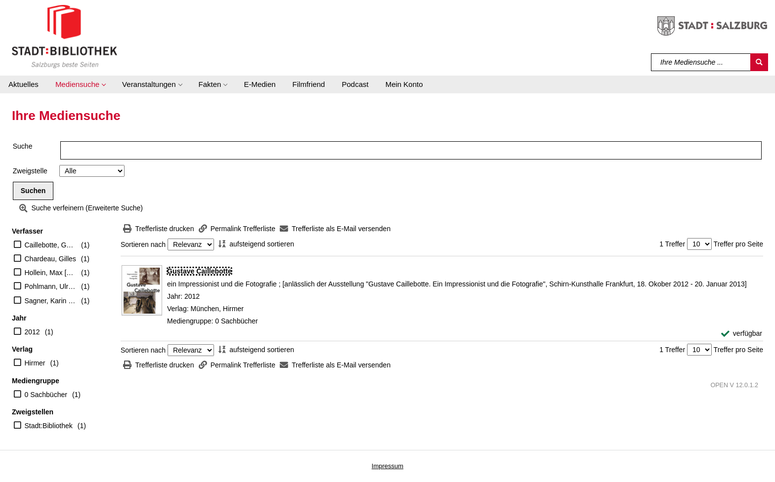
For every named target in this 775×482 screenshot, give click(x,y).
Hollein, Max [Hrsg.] (51, 273)
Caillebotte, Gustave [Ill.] (51, 245)
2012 (32, 332)
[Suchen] (759, 62)
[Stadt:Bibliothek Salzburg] (64, 36)
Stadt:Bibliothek (49, 426)
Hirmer (35, 363)
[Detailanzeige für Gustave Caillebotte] (199, 271)
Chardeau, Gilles (50, 259)
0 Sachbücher (46, 395)
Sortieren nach (143, 244)
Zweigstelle (30, 171)
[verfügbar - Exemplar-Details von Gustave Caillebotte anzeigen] (741, 333)
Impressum (387, 466)
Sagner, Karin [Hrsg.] (51, 301)
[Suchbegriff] (701, 62)
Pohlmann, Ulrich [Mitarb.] (51, 286)
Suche (23, 146)
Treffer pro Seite (738, 244)
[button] (80, 84)
